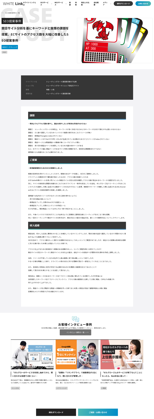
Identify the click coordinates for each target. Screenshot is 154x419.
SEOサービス (44, 3)
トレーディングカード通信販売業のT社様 (61, 81)
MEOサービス (59, 3)
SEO (4, 52)
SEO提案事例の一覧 (12, 13)
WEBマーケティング (9, 47)
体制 (76, 3)
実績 (70, 3)
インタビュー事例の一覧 (75, 332)
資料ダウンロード (56, 412)
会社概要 (96, 3)
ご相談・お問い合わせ (97, 412)
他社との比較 (85, 3)
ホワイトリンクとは (29, 3)
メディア (105, 3)
